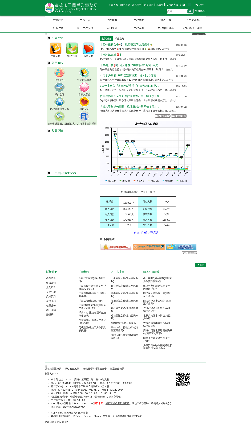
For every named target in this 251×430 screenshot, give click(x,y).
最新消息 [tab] (106, 38)
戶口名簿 (59, 94)
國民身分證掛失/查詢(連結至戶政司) (157, 302)
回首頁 (114, 4)
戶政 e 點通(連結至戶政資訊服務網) (92, 314)
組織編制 (51, 282)
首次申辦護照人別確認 (60, 123)
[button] (190, 11)
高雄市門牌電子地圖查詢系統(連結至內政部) (157, 332)
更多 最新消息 (179, 116)
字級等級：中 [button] (189, 4)
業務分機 (51, 291)
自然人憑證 (84, 94)
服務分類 (88, 56)
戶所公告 (85, 20)
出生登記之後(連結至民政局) (124, 279)
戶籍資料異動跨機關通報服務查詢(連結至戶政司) (157, 347)
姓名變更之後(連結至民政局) (124, 309)
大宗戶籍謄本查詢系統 (84, 123)
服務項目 (51, 287)
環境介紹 (51, 301)
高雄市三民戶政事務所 (72, 7)
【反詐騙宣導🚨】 (111, 54)
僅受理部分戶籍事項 (81, 396)
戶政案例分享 (166, 28)
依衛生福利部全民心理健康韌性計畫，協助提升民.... (131, 96)
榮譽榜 (49, 314)
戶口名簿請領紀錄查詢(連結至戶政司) (156, 309)
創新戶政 (58, 28)
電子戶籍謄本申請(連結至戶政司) (156, 317)
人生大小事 (193, 20)
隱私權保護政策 (53, 368)
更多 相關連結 (190, 253)
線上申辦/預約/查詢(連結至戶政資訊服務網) (157, 279)
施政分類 (72, 56)
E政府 (178, 368)
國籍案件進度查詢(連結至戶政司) (156, 339)
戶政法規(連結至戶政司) (91, 300)
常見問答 (137, 4)
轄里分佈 (51, 305)
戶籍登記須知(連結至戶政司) (92, 279)
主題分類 (55, 56)
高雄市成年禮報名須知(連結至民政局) (124, 329)
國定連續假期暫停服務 (117, 403)
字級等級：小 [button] (186, 4)
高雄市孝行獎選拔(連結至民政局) (124, 336)
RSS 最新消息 (163, 116)
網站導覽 (125, 4)
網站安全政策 (72, 368)
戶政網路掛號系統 (59, 109)
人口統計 (112, 28)
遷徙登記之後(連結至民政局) (124, 317)
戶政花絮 (139, 28)
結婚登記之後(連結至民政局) (124, 294)
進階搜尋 (200, 11)
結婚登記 (84, 109)
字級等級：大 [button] (193, 4)
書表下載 (165, 20)
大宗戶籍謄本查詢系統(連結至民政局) (156, 324)
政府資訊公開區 (192, 28)
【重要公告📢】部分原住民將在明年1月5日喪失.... (130, 65)
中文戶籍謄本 (84, 80)
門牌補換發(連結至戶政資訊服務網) (92, 321)
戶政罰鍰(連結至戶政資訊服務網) (92, 294)
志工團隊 (51, 310)
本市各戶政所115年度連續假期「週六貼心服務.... (129, 75)
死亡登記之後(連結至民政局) (124, 287)
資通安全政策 (117, 368)
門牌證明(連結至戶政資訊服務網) (92, 329)
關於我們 (58, 20)
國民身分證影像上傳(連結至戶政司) (156, 294)
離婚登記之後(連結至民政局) (124, 302)
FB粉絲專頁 (172, 4)
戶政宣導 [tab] (119, 38)
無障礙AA (195, 368)
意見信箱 (148, 4)
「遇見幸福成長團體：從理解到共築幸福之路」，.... (131, 106)
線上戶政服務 (85, 28)
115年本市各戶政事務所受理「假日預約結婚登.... (129, 85)
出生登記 (59, 80)
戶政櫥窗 (139, 20)
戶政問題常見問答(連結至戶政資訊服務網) (92, 306)
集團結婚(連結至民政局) (124, 323)
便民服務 (112, 20)
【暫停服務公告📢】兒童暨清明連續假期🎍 (126, 44)
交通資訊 (51, 296)
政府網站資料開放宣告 (95, 368)
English (159, 5)
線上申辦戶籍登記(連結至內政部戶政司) (156, 287)
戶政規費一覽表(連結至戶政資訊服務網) (92, 287)
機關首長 (51, 278)
